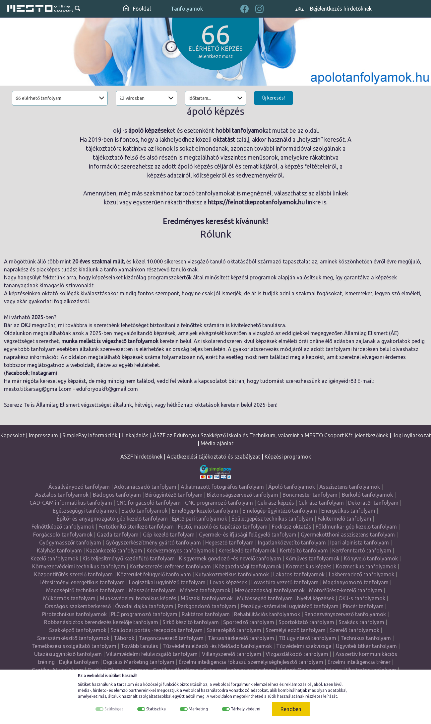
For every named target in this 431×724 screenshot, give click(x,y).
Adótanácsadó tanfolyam (145, 487)
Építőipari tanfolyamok (199, 519)
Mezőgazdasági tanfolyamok (270, 590)
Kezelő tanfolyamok (54, 558)
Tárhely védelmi (245, 709)
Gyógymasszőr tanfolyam (70, 542)
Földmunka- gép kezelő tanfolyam (356, 527)
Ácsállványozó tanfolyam (79, 487)
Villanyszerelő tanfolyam (231, 654)
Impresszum (43, 435)
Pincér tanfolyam (363, 606)
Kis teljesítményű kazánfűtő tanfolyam (129, 558)
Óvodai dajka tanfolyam (144, 606)
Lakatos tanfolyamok (299, 574)
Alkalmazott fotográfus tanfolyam (222, 487)
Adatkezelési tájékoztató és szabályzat (213, 457)
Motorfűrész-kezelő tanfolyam (345, 590)
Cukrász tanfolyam (321, 503)
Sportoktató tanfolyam (306, 622)
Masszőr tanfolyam (152, 590)
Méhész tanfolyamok (205, 590)
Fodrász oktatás (291, 527)
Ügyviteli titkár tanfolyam (366, 646)
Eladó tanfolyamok (144, 511)
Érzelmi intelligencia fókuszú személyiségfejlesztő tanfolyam (251, 662)
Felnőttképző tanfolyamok (62, 527)
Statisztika (156, 709)
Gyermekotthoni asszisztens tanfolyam (348, 535)
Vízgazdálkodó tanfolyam (297, 654)
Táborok (124, 638)
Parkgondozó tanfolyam (207, 606)
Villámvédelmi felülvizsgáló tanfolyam (152, 654)
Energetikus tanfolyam (348, 511)
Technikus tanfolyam (365, 638)
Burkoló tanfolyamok (367, 495)
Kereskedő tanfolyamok (247, 550)
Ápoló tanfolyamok (291, 487)
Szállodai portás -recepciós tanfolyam (157, 630)
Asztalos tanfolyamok (62, 495)
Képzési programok (288, 457)
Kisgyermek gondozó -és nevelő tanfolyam (230, 558)
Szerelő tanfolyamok (354, 630)
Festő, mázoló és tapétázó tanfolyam (223, 527)
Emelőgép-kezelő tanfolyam (205, 511)
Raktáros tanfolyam (206, 614)
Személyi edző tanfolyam (296, 630)
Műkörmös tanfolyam (69, 598)
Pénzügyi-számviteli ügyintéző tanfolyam (290, 606)
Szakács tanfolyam (361, 622)
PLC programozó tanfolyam (144, 614)
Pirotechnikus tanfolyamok (74, 614)
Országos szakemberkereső (78, 606)
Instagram (43, 373)
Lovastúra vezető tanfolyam (285, 582)
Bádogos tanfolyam (117, 495)
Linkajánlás (135, 435)
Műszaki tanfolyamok (207, 598)
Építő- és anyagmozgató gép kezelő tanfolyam (112, 519)
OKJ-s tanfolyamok (362, 598)
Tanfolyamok (187, 9)
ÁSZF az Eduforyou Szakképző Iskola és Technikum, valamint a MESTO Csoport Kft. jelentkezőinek (270, 435)
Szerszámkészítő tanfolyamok (73, 638)
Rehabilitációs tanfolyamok (267, 614)
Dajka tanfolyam (79, 662)
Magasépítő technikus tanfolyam (85, 590)
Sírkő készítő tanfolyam (190, 622)
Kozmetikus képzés (309, 566)
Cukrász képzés (275, 503)
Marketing (198, 709)
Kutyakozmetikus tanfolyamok (232, 574)
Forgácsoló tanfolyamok (62, 535)
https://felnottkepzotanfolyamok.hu (256, 202)
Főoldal (137, 9)
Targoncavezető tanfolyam (171, 638)
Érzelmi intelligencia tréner (359, 662)
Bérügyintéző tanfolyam (174, 495)
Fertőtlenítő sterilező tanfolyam (136, 527)
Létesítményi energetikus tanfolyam (82, 582)
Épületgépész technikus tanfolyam (272, 519)
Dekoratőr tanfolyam (373, 503)
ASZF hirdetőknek (141, 457)
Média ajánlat (217, 443)
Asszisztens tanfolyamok (349, 487)
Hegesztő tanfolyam (229, 542)
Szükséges (113, 709)
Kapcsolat (12, 435)
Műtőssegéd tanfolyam (265, 598)
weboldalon (221, 696)
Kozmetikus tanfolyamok (366, 566)
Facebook (17, 373)
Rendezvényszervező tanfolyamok (345, 614)
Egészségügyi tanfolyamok (85, 511)
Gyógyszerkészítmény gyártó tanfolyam (153, 542)
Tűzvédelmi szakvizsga (304, 646)
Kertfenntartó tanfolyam (361, 550)
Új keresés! (273, 98)
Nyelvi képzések (315, 598)
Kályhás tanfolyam (59, 550)
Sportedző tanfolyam (248, 622)
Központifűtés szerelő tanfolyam (73, 574)
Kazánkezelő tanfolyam (114, 550)
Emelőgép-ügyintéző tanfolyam (279, 511)
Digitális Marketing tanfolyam (138, 662)
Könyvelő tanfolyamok (371, 558)
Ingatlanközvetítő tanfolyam (292, 542)
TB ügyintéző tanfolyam (307, 638)
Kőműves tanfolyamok (312, 558)
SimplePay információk (89, 435)
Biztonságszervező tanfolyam (242, 495)
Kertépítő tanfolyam (304, 550)
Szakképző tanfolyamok (77, 630)
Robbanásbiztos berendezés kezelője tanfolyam (101, 622)
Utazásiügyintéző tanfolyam (68, 654)
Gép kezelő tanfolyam (169, 535)
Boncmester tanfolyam (310, 495)
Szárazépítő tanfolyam (234, 630)
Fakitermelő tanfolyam (344, 519)
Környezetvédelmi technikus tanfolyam (78, 566)
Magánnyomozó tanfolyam (356, 582)
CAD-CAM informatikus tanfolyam (71, 503)
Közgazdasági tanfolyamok (248, 566)
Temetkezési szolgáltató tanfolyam (73, 646)
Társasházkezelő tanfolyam (241, 638)
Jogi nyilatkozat (412, 435)
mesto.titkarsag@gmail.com (38, 389)
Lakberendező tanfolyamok (361, 574)
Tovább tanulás (139, 646)
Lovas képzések (228, 582)
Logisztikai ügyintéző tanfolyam (167, 582)
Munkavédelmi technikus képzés (138, 598)
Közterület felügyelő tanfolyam (154, 574)
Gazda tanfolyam (118, 535)
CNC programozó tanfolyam (219, 503)
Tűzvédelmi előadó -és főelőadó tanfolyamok (217, 646)
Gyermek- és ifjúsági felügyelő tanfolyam (247, 535)
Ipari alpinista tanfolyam (359, 542)
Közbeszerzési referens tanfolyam (170, 566)
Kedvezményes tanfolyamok (180, 550)
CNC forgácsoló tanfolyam (148, 503)
